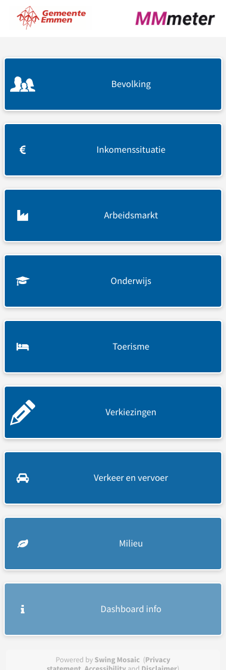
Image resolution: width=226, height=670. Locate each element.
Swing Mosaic (117, 660)
